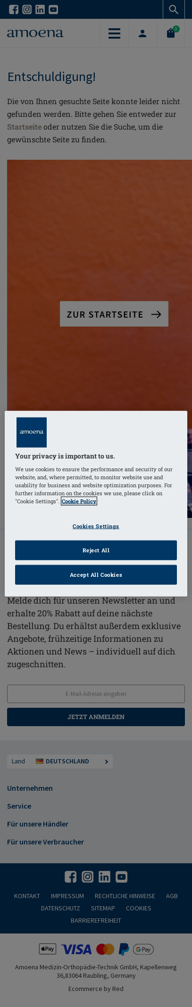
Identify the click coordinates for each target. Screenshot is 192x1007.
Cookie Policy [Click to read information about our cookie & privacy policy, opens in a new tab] (79, 501)
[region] (96, 503)
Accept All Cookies (96, 574)
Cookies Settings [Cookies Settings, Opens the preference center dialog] (96, 526)
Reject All (96, 550)
